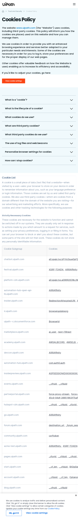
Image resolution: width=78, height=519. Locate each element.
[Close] (76, 495)
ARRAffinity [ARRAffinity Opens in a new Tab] (71, 269)
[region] (39, 506)
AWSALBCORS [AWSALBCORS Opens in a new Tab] (57, 342)
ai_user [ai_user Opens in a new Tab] (53, 332)
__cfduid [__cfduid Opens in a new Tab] (63, 383)
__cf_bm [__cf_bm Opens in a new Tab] (53, 466)
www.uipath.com (25, 27)
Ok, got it (14, 513)
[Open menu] (74, 4)
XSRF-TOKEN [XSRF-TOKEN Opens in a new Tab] (56, 269)
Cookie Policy (53, 508)
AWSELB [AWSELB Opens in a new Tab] (71, 342)
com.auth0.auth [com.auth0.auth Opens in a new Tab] (57, 363)
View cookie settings (13, 81)
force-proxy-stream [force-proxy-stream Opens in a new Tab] (59, 394)
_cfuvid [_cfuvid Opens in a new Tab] (73, 404)
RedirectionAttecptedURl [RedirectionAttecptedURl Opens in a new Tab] (62, 300)
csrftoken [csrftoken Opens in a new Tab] (54, 435)
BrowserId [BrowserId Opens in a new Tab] (54, 321)
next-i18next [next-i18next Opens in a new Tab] (64, 332)
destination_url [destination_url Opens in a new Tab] (57, 425)
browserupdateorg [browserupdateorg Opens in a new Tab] (58, 311)
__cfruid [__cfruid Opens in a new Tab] (53, 383)
